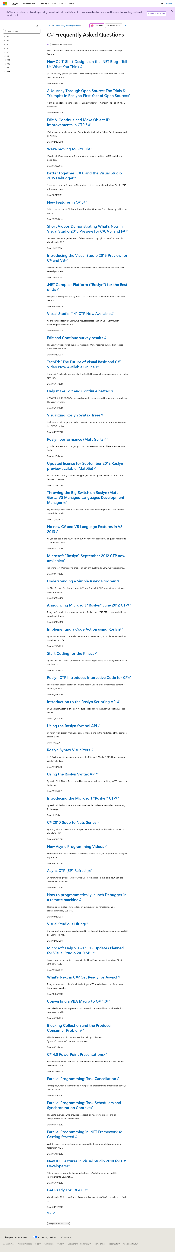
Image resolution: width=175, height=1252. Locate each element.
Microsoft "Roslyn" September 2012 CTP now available (86, 558)
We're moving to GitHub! (68, 148)
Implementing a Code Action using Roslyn (83, 629)
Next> (50, 1213)
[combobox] (21, 31)
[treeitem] (21, 37)
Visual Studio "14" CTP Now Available (79, 313)
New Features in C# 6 (65, 202)
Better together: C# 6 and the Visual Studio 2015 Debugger (84, 175)
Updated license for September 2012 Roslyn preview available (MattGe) (85, 466)
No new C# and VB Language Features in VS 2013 (84, 529)
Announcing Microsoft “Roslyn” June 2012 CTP (87, 604)
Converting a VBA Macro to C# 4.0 (77, 1001)
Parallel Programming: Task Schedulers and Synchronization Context (84, 1105)
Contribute (48, 1243)
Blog (37, 1243)
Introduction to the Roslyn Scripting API (82, 701)
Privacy (60, 1243)
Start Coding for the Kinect (70, 653)
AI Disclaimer (8, 1243)
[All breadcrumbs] (49, 25)
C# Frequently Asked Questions (66, 25)
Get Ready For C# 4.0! (66, 1189)
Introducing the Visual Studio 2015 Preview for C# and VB (87, 258)
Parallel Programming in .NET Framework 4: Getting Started (84, 1134)
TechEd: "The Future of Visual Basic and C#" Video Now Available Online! (84, 364)
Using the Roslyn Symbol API (72, 725)
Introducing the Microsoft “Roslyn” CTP (81, 798)
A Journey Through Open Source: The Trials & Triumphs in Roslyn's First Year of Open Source (87, 93)
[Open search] (162, 3)
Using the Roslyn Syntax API (71, 773)
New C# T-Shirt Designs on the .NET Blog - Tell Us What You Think (87, 64)
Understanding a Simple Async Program (81, 580)
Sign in (169, 3)
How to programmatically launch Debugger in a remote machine (86, 897)
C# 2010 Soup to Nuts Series (71, 822)
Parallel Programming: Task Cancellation (81, 1078)
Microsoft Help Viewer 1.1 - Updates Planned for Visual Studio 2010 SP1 (85, 950)
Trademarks (113, 1243)
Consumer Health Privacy (78, 1243)
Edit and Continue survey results (75, 337)
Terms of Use (99, 1243)
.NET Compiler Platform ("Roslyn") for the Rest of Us (87, 287)
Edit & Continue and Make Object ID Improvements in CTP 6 (78, 122)
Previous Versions (25, 1243)
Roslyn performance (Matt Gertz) (76, 439)
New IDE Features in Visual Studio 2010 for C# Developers (86, 1163)
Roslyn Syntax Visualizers (68, 749)
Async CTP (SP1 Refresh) (68, 870)
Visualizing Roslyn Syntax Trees (73, 414)
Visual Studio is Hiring (66, 923)
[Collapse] (37, 25)
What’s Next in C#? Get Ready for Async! (82, 976)
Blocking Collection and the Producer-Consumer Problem (80, 1028)
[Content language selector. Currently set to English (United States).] (15, 1237)
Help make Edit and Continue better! (78, 390)
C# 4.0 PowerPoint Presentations (75, 1054)
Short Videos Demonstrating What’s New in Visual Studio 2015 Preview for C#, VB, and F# (86, 229)
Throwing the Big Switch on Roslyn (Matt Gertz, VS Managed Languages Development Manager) (85, 497)
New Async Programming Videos (75, 846)
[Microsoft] (5, 3)
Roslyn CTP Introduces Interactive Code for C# (87, 677)
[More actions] (125, 25)
